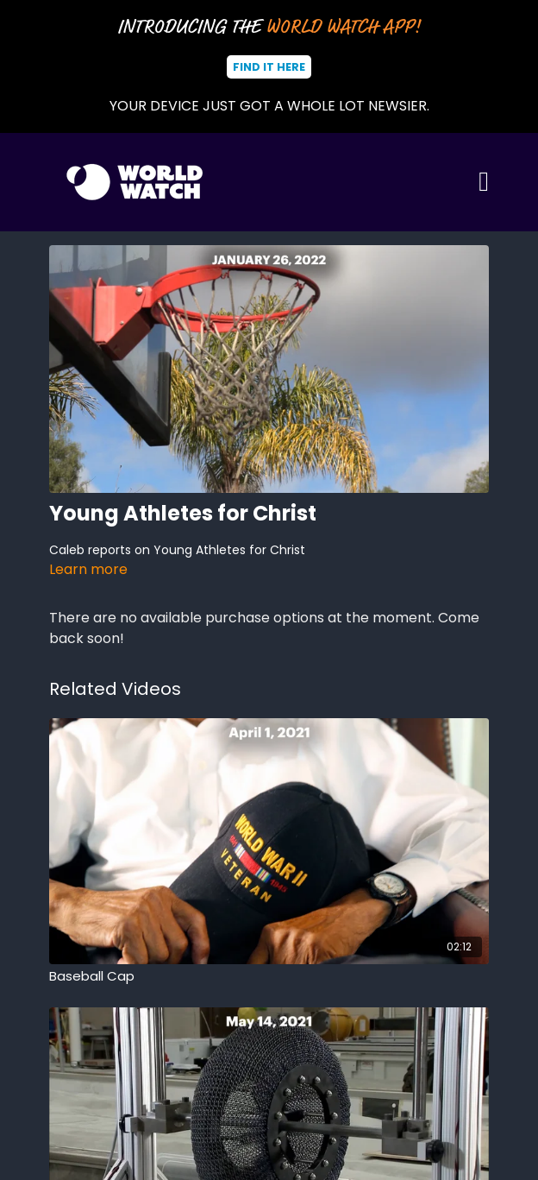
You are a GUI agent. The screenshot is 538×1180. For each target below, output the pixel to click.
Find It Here (269, 67)
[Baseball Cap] (269, 977)
